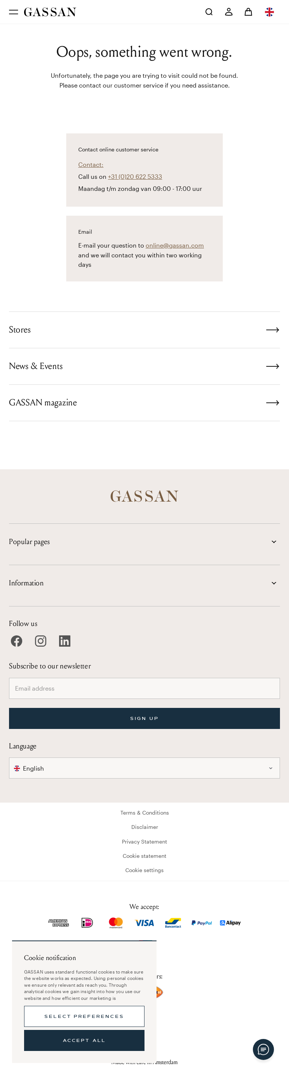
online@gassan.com (175, 245)
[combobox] (270, 12)
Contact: (90, 164)
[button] (270, 12)
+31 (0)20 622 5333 (135, 176)
